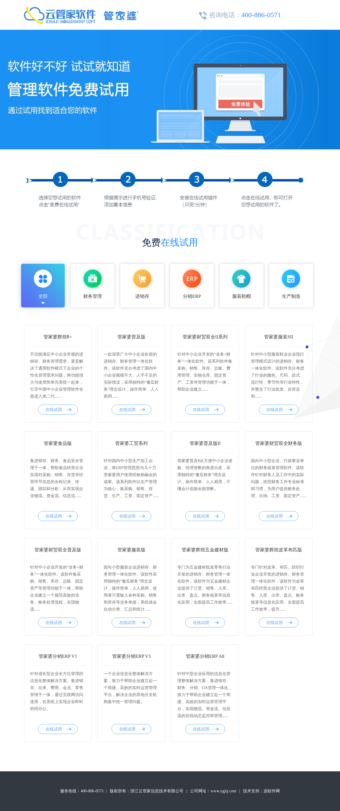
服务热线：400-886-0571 (82, 791)
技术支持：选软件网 (261, 791)
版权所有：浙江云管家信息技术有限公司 (146, 791)
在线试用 (58, 410)
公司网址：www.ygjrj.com (213, 791)
